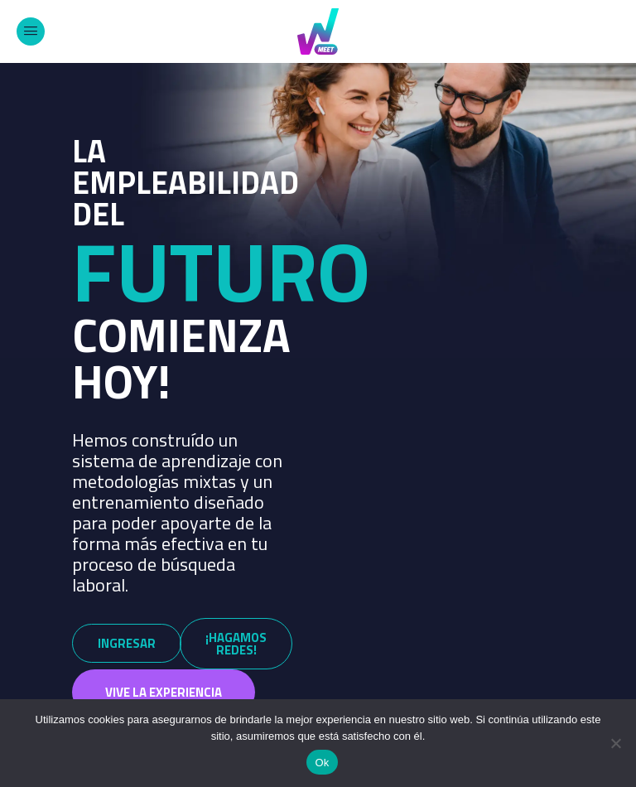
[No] (615, 743)
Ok (322, 762)
